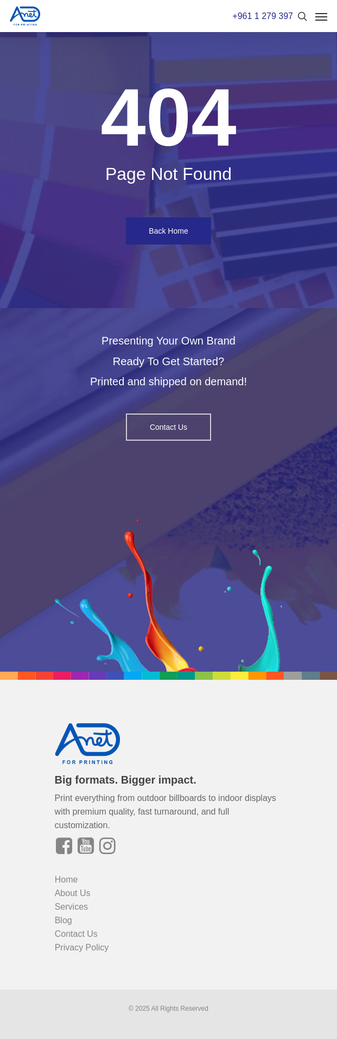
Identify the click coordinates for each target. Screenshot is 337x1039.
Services (71, 906)
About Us (73, 893)
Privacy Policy (82, 947)
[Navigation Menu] (321, 16)
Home (66, 879)
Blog (63, 920)
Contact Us (76, 933)
